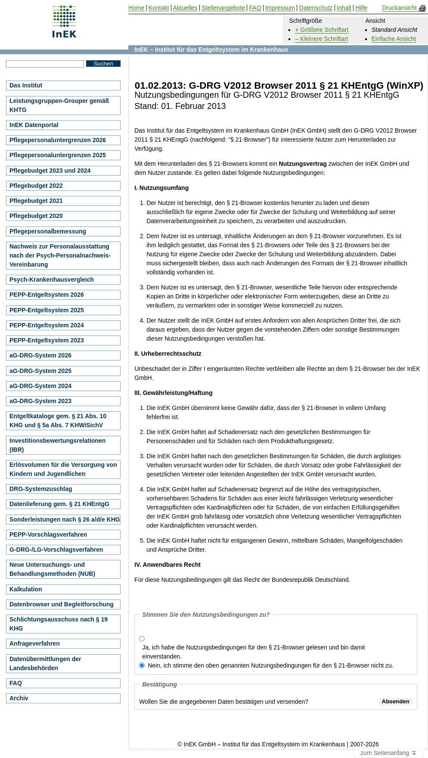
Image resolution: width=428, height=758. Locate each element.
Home (136, 8)
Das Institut (25, 85)
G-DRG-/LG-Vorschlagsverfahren (56, 549)
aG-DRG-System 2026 (40, 355)
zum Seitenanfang (388, 753)
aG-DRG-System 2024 (40, 385)
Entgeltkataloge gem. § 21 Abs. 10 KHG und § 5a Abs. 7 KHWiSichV (57, 421)
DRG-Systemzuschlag (40, 488)
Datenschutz (316, 8)
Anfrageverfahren (34, 643)
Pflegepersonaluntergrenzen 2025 (57, 155)
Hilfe (361, 8)
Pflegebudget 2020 (36, 215)
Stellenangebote (223, 8)
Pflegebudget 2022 (36, 185)
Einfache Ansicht (394, 38)
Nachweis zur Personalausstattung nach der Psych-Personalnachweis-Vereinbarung (60, 255)
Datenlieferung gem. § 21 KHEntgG (59, 503)
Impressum (280, 8)
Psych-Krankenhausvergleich (51, 279)
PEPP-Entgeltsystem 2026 (46, 294)
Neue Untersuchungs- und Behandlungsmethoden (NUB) (52, 569)
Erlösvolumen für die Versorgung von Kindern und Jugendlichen (63, 469)
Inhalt (344, 8)
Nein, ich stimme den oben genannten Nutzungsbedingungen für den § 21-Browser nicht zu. (270, 665)
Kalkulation (25, 589)
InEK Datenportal (34, 124)
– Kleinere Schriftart (321, 38)
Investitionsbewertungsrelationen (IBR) (57, 445)
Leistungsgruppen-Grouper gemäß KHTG (59, 105)
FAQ (15, 683)
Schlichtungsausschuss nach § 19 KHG (58, 624)
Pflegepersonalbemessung (47, 231)
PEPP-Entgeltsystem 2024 (46, 325)
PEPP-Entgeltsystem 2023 (46, 340)
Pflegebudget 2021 (36, 200)
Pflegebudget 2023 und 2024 (49, 170)
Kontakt (159, 8)
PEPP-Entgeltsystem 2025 (46, 310)
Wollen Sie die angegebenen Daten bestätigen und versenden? (223, 701)
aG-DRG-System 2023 (40, 401)
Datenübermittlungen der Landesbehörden (45, 663)
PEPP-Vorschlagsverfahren (48, 534)
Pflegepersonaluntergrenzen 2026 (57, 140)
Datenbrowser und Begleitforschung (61, 604)
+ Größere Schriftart (321, 29)
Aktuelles (185, 8)
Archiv (18, 698)
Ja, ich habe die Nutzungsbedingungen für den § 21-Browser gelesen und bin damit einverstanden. (253, 652)
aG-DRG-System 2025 (40, 370)
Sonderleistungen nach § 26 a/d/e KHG (64, 519)
